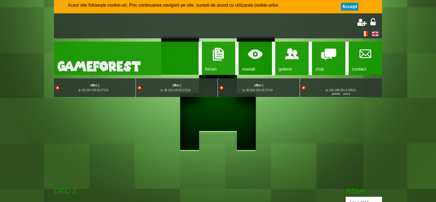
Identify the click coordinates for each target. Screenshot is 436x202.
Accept (349, 6)
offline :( (94, 85)
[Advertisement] (122, 26)
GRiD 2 (65, 191)
